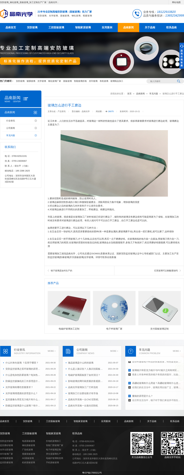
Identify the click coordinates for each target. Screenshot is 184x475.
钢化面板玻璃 (28, 445)
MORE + (52, 351)
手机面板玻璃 (52, 462)
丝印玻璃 (93, 81)
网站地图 (176, 2)
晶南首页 (11, 27)
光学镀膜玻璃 (6, 458)
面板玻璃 (67, 81)
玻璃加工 (56, 253)
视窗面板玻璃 (28, 454)
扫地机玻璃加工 (53, 441)
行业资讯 (10, 120)
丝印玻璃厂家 (6, 454)
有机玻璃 (104, 81)
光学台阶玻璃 (6, 449)
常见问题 (10, 135)
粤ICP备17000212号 (92, 472)
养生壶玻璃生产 (53, 454)
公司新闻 (10, 128)
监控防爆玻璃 (6, 462)
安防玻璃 (32, 27)
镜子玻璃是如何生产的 (61, 270)
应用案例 (107, 27)
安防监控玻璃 (6, 441)
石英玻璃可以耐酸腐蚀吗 (166, 270)
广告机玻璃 (27, 449)
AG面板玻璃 (28, 458)
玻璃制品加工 (116, 81)
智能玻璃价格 (80, 81)
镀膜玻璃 (31, 81)
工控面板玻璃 (56, 27)
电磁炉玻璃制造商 (54, 458)
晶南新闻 (128, 27)
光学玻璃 (41, 81)
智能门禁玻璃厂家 (54, 445)
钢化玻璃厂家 (54, 81)
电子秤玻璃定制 (53, 449)
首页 (129, 93)
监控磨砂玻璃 (6, 445)
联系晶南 (171, 27)
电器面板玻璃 (28, 441)
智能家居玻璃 (83, 27)
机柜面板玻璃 (28, 462)
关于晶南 (150, 27)
